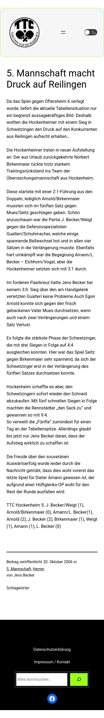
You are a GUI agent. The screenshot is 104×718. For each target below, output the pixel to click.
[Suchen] (79, 679)
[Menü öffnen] (63, 32)
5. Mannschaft (19, 569)
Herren (38, 569)
